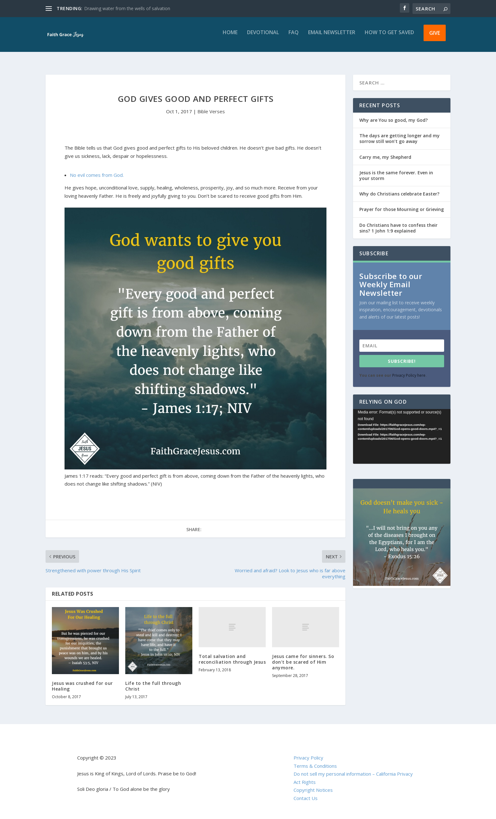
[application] (401, 430)
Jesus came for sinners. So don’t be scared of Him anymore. (303, 656)
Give (434, 37)
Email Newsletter (331, 37)
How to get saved (389, 37)
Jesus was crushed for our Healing (82, 680)
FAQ (293, 37)
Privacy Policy (308, 752)
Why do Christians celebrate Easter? (399, 188)
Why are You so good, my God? (393, 114)
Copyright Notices (313, 784)
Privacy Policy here (408, 369)
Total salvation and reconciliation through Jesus (232, 653)
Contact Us (306, 792)
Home (230, 37)
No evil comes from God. (97, 169)
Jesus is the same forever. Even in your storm (396, 170)
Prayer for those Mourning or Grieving (401, 204)
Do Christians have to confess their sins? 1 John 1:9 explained (398, 222)
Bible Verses (211, 105)
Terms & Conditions (315, 760)
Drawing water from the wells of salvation (127, 8)
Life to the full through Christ (153, 680)
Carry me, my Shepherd (385, 151)
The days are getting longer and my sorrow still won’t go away (399, 133)
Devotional (263, 37)
